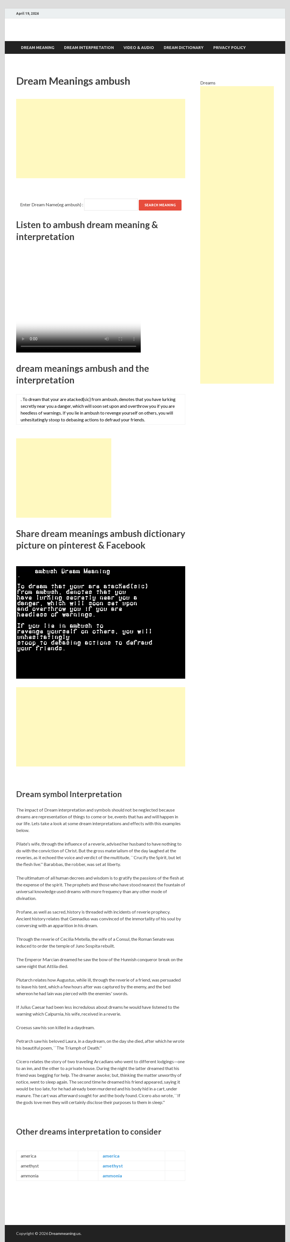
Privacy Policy (229, 47)
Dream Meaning (37, 47)
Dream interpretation (89, 47)
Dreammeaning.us (65, 1233)
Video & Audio (138, 47)
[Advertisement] (100, 138)
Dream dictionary (184, 47)
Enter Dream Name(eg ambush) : (51, 204)
